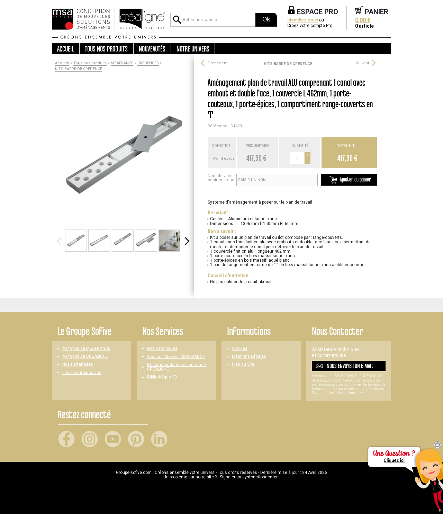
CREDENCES (148, 63)
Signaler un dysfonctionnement (250, 477)
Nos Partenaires (77, 364)
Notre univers (193, 48)
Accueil (65, 48)
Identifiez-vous (302, 20)
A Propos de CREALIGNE (85, 356)
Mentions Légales (249, 356)
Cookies (239, 348)
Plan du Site (243, 364)
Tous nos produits (90, 63)
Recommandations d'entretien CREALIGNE (176, 367)
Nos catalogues (162, 348)
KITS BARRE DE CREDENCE (78, 69)
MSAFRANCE (122, 63)
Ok (266, 19)
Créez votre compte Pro (309, 26)
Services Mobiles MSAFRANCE (176, 357)
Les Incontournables (81, 373)
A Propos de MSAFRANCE (86, 348)
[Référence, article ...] (212, 20)
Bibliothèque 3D (162, 377)
